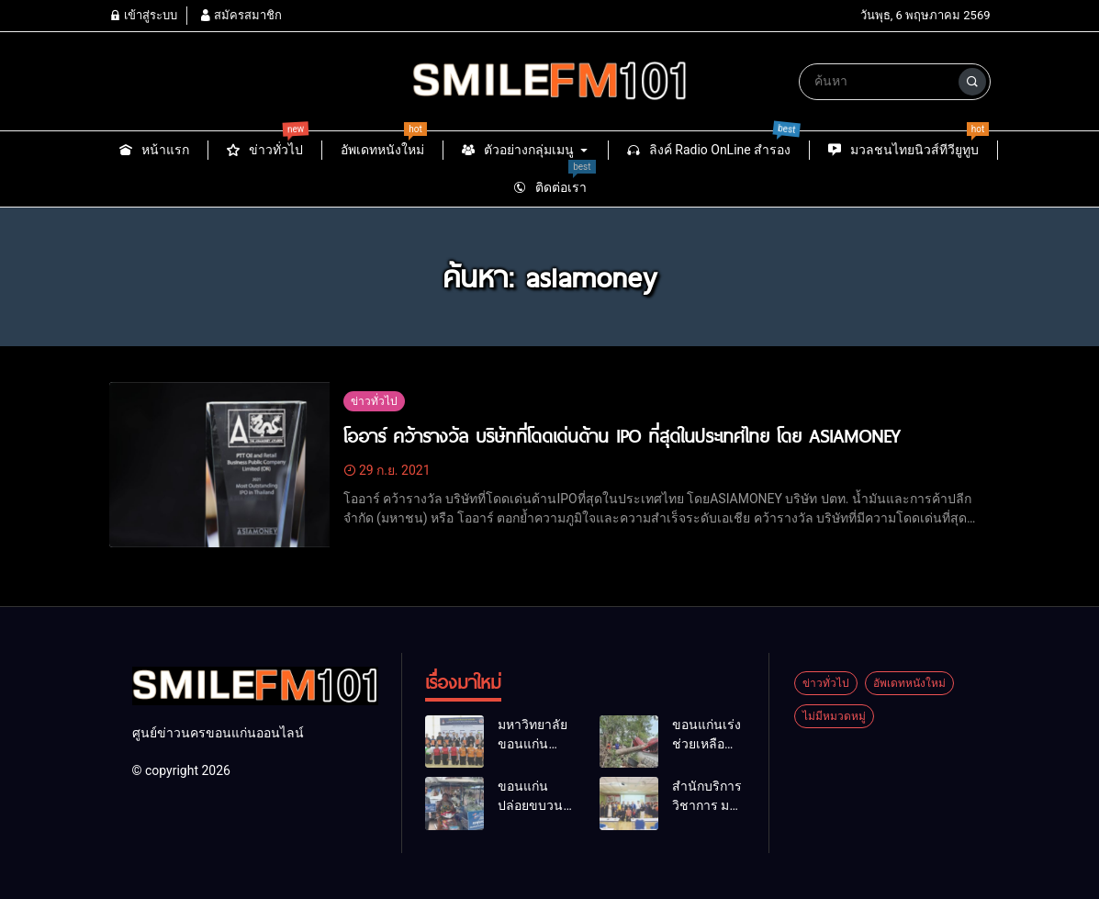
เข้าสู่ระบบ (143, 15)
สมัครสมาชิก (240, 15)
